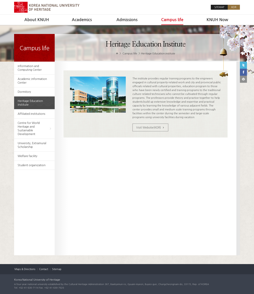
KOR (233, 7)
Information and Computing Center (30, 68)
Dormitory (24, 91)
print (243, 79)
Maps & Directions (25, 269)
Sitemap (56, 269)
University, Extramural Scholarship (32, 145)
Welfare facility (27, 156)
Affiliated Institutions (31, 113)
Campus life (130, 53)
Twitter (243, 65)
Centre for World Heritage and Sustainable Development (34, 128)
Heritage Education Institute (30, 102)
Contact (43, 269)
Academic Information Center (32, 80)
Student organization (32, 165)
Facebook (243, 72)
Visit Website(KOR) (148, 127)
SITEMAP (219, 7)
